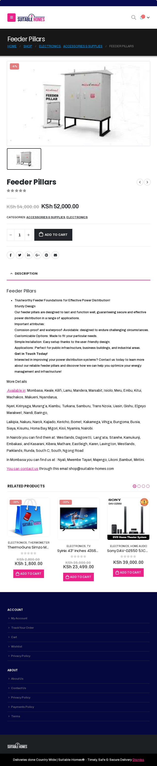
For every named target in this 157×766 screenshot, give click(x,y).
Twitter (19, 255)
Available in (16, 390)
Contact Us (18, 688)
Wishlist (16, 646)
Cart (14, 637)
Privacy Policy (20, 655)
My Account (19, 618)
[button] (134, 486)
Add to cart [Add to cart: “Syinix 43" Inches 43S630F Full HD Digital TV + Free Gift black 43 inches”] (80, 577)
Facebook (11, 255)
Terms (15, 716)
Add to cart (56, 235)
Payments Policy (22, 706)
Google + (37, 255)
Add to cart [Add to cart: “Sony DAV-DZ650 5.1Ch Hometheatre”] (130, 572)
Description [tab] (26, 273)
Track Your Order (22, 627)
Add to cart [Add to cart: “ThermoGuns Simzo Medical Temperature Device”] (30, 573)
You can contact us (22, 469)
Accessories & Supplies (45, 217)
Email (55, 255)
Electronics (77, 217)
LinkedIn (29, 255)
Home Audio (138, 546)
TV (89, 546)
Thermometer (39, 542)
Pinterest (46, 255)
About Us (17, 678)
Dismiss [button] (138, 760)
